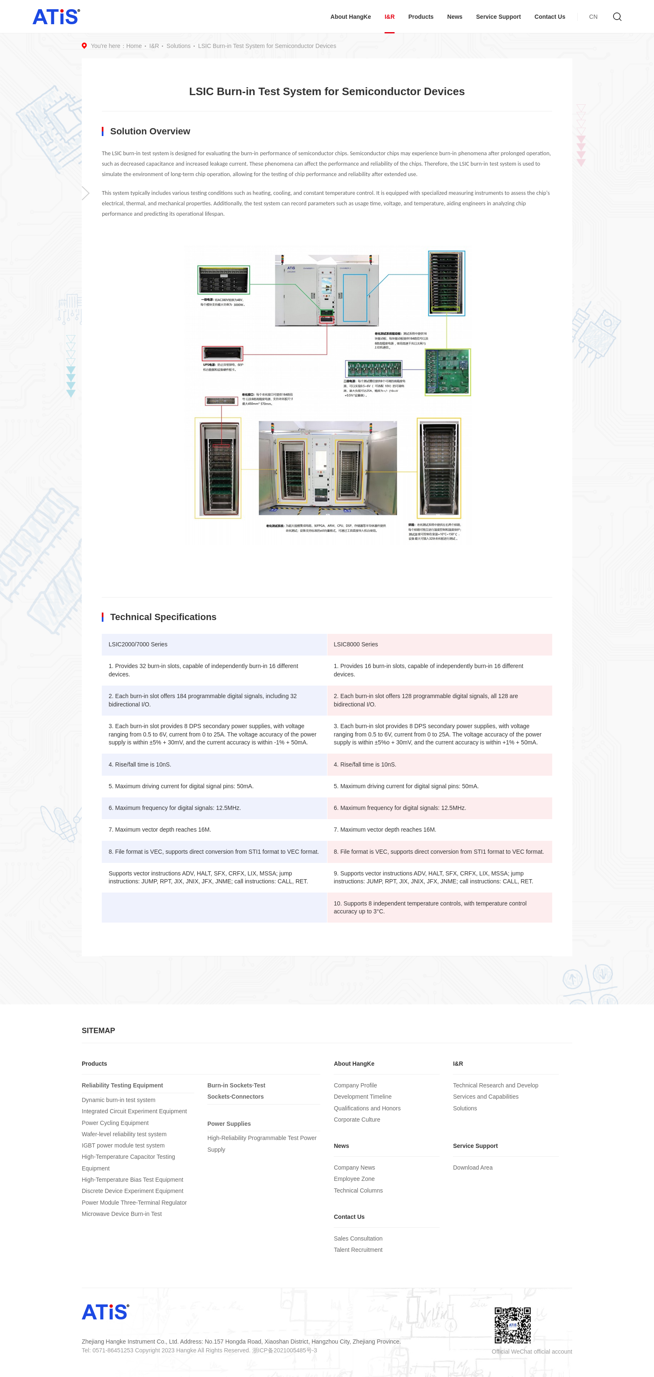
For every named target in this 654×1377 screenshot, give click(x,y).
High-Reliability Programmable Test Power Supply (262, 1144)
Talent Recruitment (358, 1249)
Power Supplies (229, 1123)
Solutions (178, 46)
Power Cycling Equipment (115, 1123)
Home (134, 46)
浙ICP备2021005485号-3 (284, 1350)
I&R (390, 16)
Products (421, 16)
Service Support (498, 16)
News (455, 16)
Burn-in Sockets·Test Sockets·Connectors (236, 1091)
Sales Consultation (358, 1238)
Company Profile (355, 1085)
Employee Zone (354, 1178)
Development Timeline (363, 1096)
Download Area (473, 1167)
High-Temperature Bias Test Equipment (132, 1179)
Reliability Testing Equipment (122, 1085)
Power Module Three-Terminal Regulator (134, 1202)
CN (593, 16)
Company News (354, 1167)
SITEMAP (98, 1030)
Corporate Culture (357, 1119)
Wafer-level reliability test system (124, 1134)
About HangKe (350, 16)
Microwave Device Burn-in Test (122, 1214)
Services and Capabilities (485, 1096)
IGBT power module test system (123, 1145)
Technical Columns (358, 1190)
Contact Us (550, 16)
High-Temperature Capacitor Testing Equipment (128, 1162)
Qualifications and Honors (367, 1108)
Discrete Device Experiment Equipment (133, 1191)
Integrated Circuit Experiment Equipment (134, 1111)
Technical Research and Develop (495, 1085)
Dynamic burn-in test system (119, 1100)
